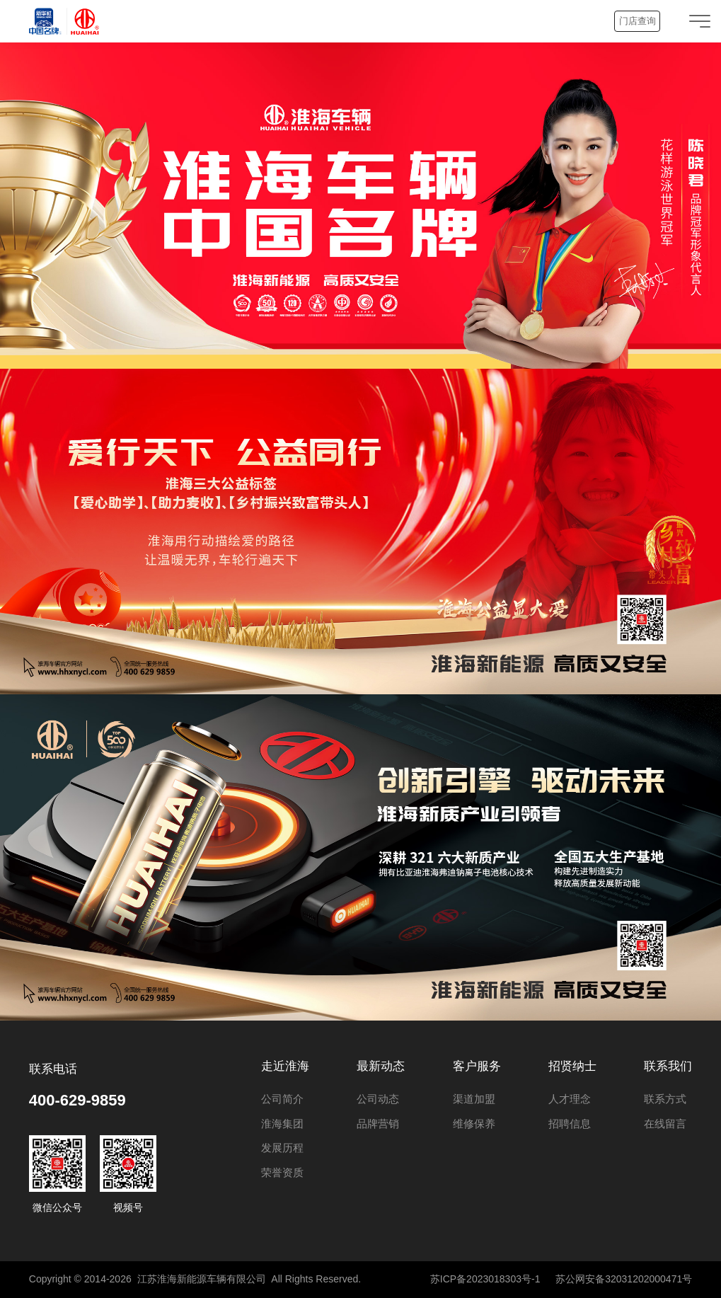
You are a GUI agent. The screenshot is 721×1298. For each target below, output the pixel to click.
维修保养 (474, 1124)
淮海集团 (282, 1124)
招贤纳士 (572, 1066)
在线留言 (665, 1124)
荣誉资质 (282, 1172)
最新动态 (381, 1066)
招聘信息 (569, 1124)
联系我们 (668, 1066)
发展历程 (282, 1148)
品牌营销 (378, 1124)
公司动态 (378, 1099)
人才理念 (569, 1099)
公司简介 (282, 1099)
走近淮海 (285, 1066)
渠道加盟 (474, 1099)
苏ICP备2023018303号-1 (485, 1279)
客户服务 (477, 1066)
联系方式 (665, 1099)
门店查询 (637, 21)
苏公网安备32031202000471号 (623, 1279)
